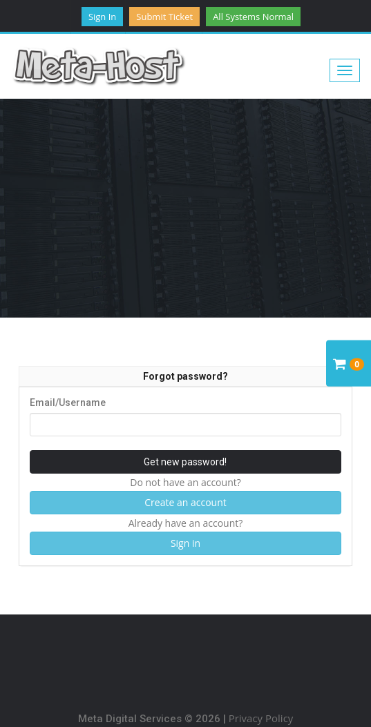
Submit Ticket (164, 16)
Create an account (185, 502)
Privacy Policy (261, 718)
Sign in (102, 16)
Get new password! (185, 461)
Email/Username (68, 402)
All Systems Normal (253, 16)
